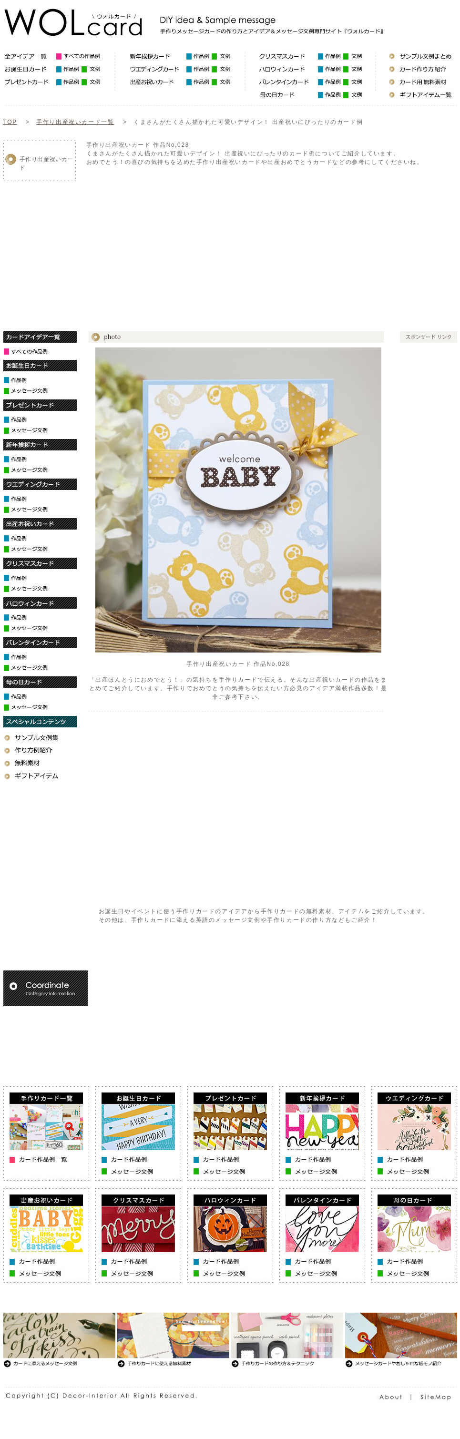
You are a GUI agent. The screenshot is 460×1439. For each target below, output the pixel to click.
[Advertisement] (197, 240)
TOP (10, 122)
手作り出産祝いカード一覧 (75, 122)
